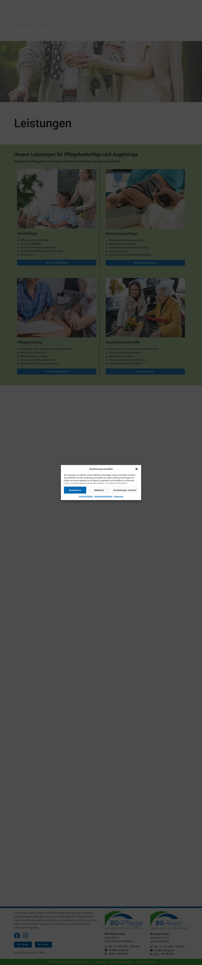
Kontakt (128, 16)
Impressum (118, 496)
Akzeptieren (75, 490)
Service (91, 16)
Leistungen (76, 16)
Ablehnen (99, 490)
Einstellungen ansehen (124, 490)
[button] (136, 469)
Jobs (117, 16)
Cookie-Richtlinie (86, 496)
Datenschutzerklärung (103, 496)
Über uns (105, 16)
